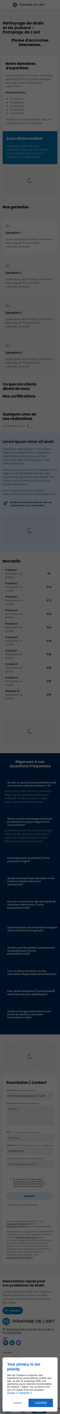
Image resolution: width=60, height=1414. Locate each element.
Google (11, 1392)
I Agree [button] (40, 1403)
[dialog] (30, 1384)
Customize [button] (17, 1403)
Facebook (23, 1392)
